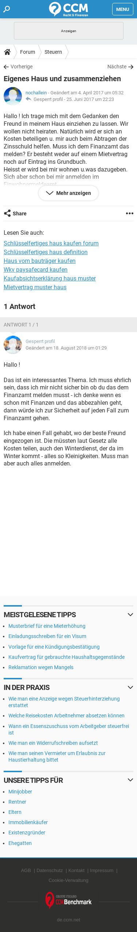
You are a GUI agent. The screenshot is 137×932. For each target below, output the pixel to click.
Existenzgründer (26, 832)
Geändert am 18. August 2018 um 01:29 (66, 348)
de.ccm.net (68, 919)
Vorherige (22, 66)
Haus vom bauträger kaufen (40, 260)
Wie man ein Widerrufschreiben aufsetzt (53, 743)
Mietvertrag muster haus (35, 287)
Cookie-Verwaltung (68, 880)
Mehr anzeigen (73, 193)
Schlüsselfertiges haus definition (46, 252)
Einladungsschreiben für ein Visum (47, 636)
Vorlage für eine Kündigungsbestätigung (54, 647)
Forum (27, 52)
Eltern (15, 812)
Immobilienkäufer (28, 822)
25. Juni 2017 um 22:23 (90, 99)
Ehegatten (20, 843)
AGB (26, 870)
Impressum (101, 870)
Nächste (116, 66)
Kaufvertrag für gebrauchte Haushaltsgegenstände (66, 657)
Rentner (17, 802)
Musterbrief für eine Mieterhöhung (46, 626)
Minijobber (20, 792)
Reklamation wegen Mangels (40, 667)
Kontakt (76, 870)
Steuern (53, 52)
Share (20, 213)
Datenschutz (50, 870)
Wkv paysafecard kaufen (36, 269)
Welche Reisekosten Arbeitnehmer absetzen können (66, 715)
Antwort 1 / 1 (21, 325)
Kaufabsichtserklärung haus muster (50, 278)
